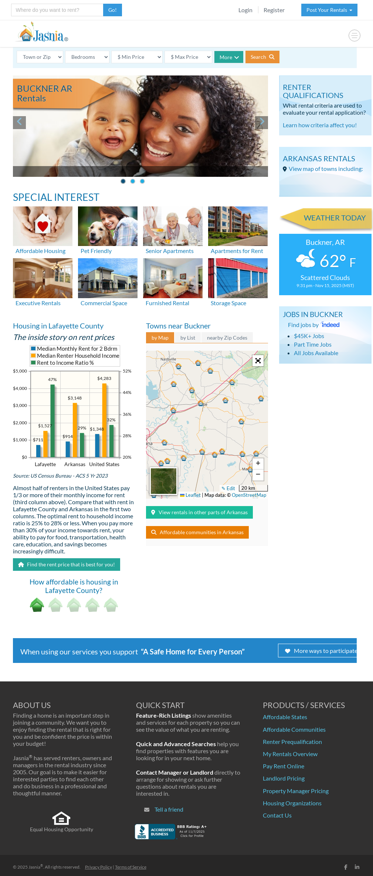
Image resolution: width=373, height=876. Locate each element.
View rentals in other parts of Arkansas (199, 512)
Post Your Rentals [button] (329, 10)
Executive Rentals (38, 302)
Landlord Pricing (284, 778)
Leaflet (190, 495)
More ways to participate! (322, 650)
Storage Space (228, 302)
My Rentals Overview (290, 753)
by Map (160, 337)
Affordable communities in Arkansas (197, 532)
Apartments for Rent (237, 250)
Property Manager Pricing (296, 790)
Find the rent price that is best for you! (66, 564)
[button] (164, 441)
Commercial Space (104, 302)
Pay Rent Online (283, 765)
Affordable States (285, 716)
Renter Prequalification (292, 741)
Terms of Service (130, 867)
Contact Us (277, 815)
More (229, 57)
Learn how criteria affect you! (320, 124)
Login (245, 9)
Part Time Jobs (313, 344)
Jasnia (35, 867)
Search (262, 57)
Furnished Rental (167, 302)
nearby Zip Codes (227, 337)
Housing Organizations (292, 802)
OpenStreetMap (249, 495)
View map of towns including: (326, 168)
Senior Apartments (170, 250)
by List (187, 337)
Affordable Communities (294, 729)
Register (274, 9)
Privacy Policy (98, 867)
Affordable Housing (40, 250)
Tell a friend (169, 809)
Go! (112, 10)
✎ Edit (228, 488)
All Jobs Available (316, 352)
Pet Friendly (96, 250)
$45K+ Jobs (309, 335)
